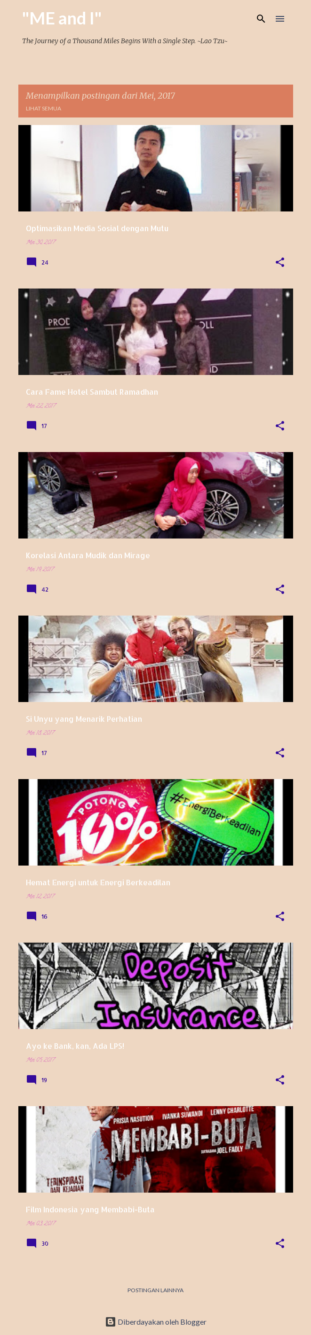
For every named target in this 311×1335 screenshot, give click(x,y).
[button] (280, 263)
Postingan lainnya (155, 1290)
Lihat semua (43, 108)
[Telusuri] (261, 19)
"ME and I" (62, 18)
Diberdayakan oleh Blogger (156, 1321)
